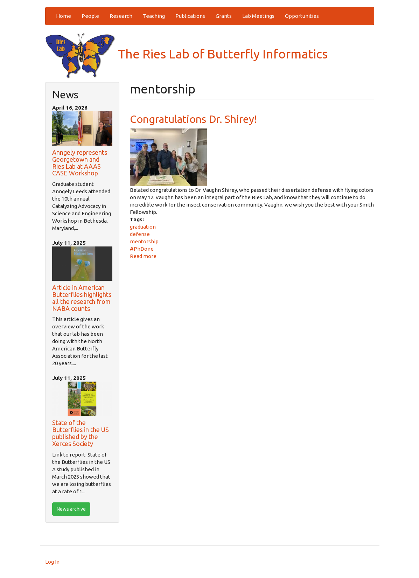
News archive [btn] (71, 509)
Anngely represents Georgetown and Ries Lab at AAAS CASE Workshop (79, 162)
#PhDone (142, 249)
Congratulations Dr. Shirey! (193, 119)
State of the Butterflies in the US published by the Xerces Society (80, 433)
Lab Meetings (258, 16)
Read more (143, 256)
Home (63, 16)
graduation (143, 227)
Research (121, 16)
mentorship (144, 241)
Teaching (154, 16)
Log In (52, 562)
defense (140, 234)
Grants (224, 16)
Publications (190, 16)
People (90, 16)
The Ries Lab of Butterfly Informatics (186, 54)
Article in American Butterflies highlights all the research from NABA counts (81, 298)
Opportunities (302, 16)
